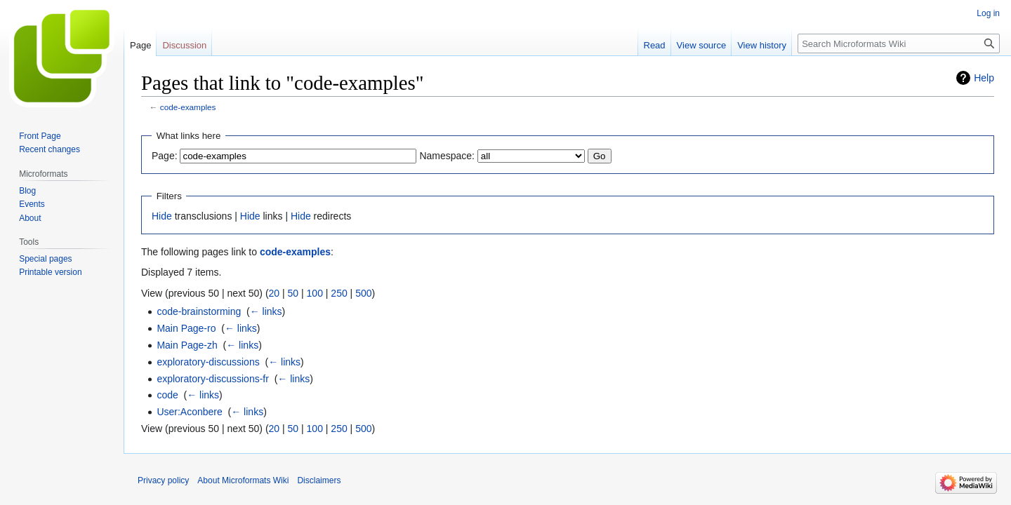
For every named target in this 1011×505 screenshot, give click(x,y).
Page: (165, 155)
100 (315, 293)
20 (274, 293)
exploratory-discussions (208, 362)
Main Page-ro (186, 328)
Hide (162, 216)
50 (293, 293)
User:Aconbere (189, 411)
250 (339, 293)
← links (266, 311)
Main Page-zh (187, 345)
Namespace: (447, 155)
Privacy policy (163, 480)
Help (984, 77)
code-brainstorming (199, 311)
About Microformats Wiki (243, 480)
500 (363, 293)
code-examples (188, 107)
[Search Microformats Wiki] (899, 43)
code (167, 394)
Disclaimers (319, 480)
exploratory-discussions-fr (213, 378)
